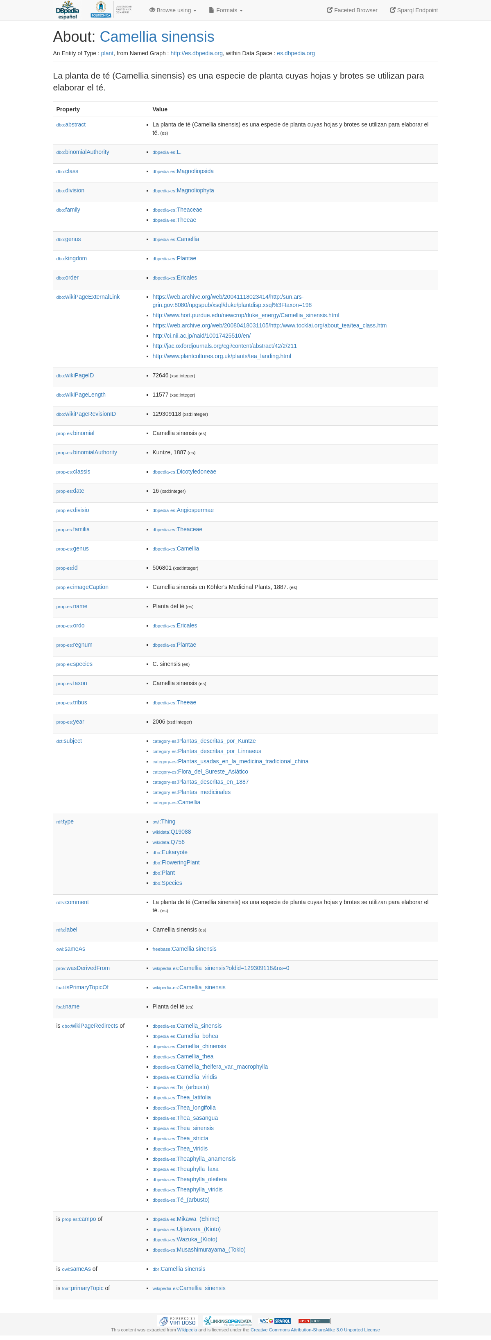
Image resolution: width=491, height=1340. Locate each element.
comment (73, 902)
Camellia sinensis (157, 36)
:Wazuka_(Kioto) (185, 1239)
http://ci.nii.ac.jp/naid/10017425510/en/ (202, 335)
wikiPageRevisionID (86, 414)
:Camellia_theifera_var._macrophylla (210, 1066)
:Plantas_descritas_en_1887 (201, 781)
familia (73, 529)
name (72, 606)
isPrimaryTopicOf (83, 987)
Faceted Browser (352, 10)
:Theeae (175, 220)
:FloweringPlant (176, 862)
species (75, 664)
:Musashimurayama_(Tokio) (199, 1249)
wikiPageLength (81, 394)
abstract (71, 124)
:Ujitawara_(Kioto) (187, 1229)
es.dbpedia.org (296, 53)
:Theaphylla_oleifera (190, 1179)
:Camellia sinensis (185, 948)
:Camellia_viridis (185, 1077)
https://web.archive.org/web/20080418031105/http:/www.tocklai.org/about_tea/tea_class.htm (270, 325)
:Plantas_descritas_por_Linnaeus (207, 751)
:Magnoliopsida (183, 171)
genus (69, 239)
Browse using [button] (173, 10)
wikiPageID (75, 375)
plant (107, 53)
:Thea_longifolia (184, 1107)
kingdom (72, 258)
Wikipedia (187, 1329)
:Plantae (175, 258)
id (67, 567)
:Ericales (175, 277)
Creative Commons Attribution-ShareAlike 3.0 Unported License (315, 1329)
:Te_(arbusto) (181, 1087)
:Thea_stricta (180, 1138)
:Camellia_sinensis (189, 987)
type (65, 821)
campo (79, 1219)
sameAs (71, 948)
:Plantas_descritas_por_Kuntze (204, 741)
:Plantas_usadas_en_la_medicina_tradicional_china (231, 761)
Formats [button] (226, 10)
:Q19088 (172, 831)
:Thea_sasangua (185, 1117)
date (70, 490)
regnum (75, 644)
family (68, 209)
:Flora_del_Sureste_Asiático (201, 771)
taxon (72, 683)
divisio (73, 510)
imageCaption (83, 587)
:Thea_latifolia (182, 1097)
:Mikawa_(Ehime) (186, 1219)
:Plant (164, 872)
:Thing (164, 821)
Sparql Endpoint (414, 10)
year (70, 721)
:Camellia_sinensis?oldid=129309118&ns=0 (221, 968)
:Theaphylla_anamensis (194, 1158)
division (70, 190)
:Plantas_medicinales (192, 792)
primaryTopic (83, 1288)
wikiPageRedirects (90, 1025)
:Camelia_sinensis (187, 1025)
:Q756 (169, 842)
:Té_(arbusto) (181, 1199)
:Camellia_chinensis (189, 1046)
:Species (167, 883)
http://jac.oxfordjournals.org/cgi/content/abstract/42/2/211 (225, 346)
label (67, 929)
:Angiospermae (183, 510)
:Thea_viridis (180, 1148)
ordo (71, 625)
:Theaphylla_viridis (188, 1189)
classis (74, 471)
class (68, 171)
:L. (167, 152)
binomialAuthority (83, 152)
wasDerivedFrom (83, 968)
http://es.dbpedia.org (196, 53)
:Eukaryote (170, 852)
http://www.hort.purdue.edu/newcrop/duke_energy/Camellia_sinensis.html (246, 315)
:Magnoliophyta (183, 190)
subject (69, 741)
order (68, 277)
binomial (76, 433)
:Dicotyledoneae (185, 471)
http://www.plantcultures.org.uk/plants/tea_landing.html (222, 356)
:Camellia (176, 239)
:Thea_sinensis (183, 1128)
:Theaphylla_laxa (186, 1169)
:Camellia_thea (183, 1056)
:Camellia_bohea (185, 1036)
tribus (72, 702)
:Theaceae (178, 209)
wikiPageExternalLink (88, 296)
